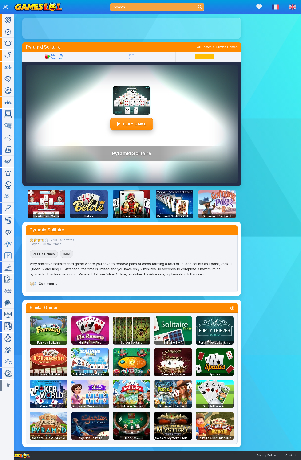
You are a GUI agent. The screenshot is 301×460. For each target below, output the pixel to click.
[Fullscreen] (138, 56)
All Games (211, 47)
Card (73, 254)
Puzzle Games (233, 47)
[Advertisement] (138, 28)
